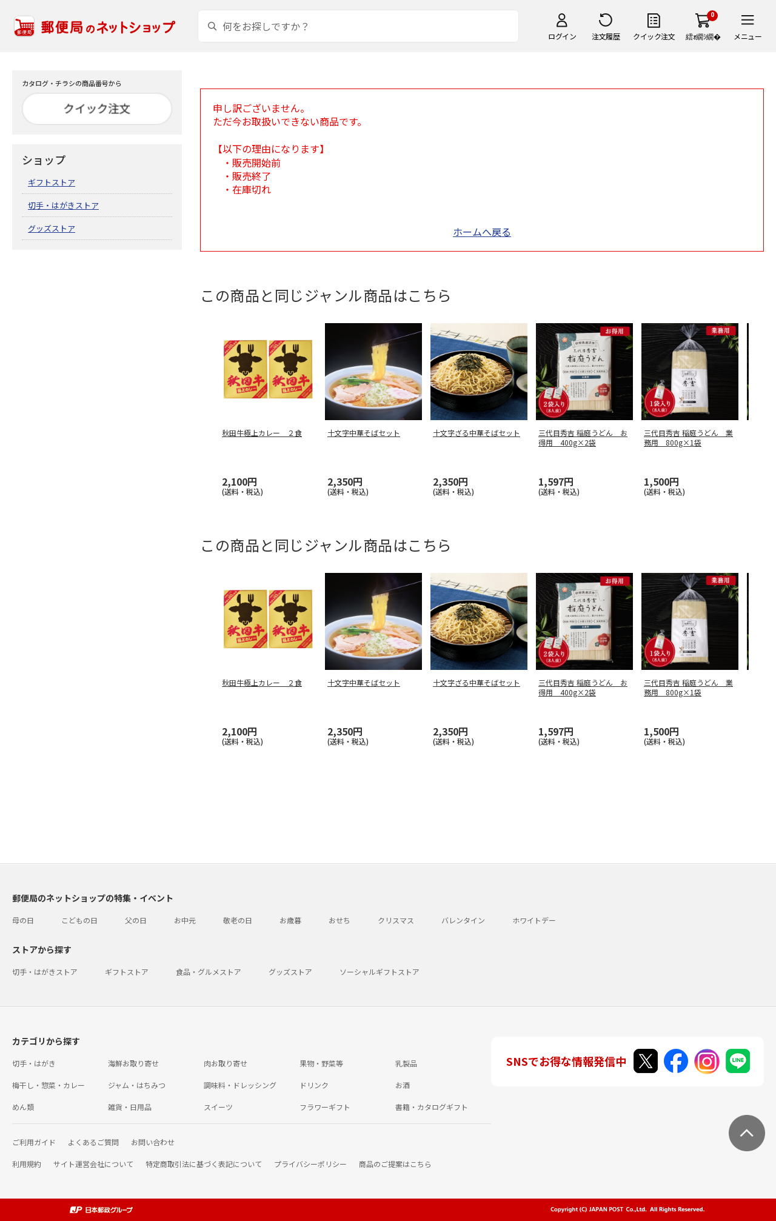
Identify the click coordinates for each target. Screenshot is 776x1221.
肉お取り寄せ (225, 1063)
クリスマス (396, 920)
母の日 (23, 920)
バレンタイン (463, 920)
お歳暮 (290, 920)
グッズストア (51, 228)
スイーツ (218, 1107)
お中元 (185, 920)
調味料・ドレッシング (240, 1085)
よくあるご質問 (93, 1142)
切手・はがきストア (63, 205)
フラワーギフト (324, 1107)
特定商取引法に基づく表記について (204, 1164)
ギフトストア (51, 182)
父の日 (136, 920)
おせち (339, 920)
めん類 (23, 1107)
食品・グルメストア (208, 971)
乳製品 (406, 1063)
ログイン (562, 36)
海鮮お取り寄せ (133, 1063)
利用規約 (26, 1164)
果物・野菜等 (321, 1063)
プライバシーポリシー (310, 1164)
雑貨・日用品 (130, 1107)
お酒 (402, 1085)
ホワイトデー (534, 920)
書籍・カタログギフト (431, 1107)
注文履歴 (606, 36)
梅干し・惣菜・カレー (48, 1085)
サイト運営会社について (93, 1164)
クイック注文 (654, 36)
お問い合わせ (153, 1142)
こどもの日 (79, 920)
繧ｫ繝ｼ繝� (703, 36)
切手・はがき (34, 1063)
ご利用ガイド (34, 1142)
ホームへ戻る (482, 231)
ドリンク (314, 1085)
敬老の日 (237, 920)
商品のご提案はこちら (395, 1164)
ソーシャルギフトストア (380, 971)
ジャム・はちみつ (137, 1085)
